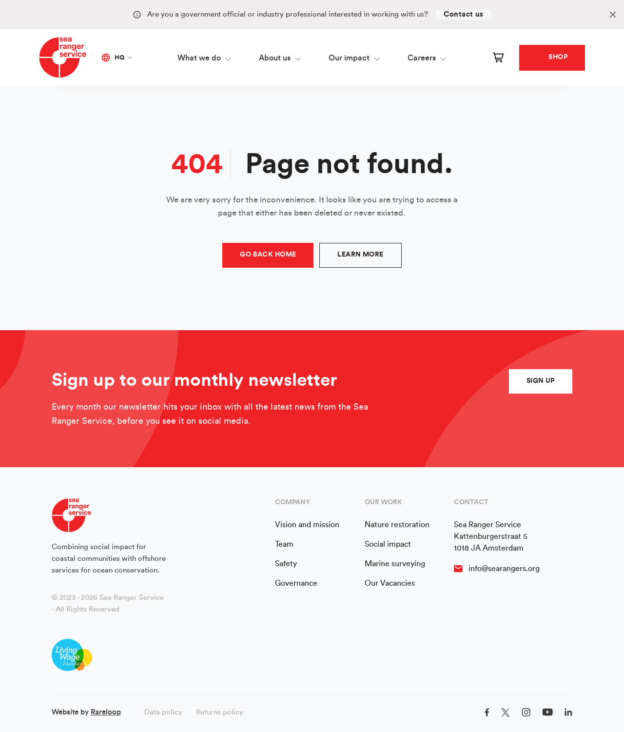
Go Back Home (268, 254)
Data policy (163, 712)
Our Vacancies (390, 583)
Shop (557, 57)
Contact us (464, 14)
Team (284, 544)
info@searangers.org (504, 569)
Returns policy (219, 712)
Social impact (388, 544)
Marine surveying (395, 564)
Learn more (360, 254)
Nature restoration (397, 525)
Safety (286, 564)
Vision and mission (307, 525)
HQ (113, 57)
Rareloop (106, 712)
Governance (296, 583)
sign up (540, 380)
